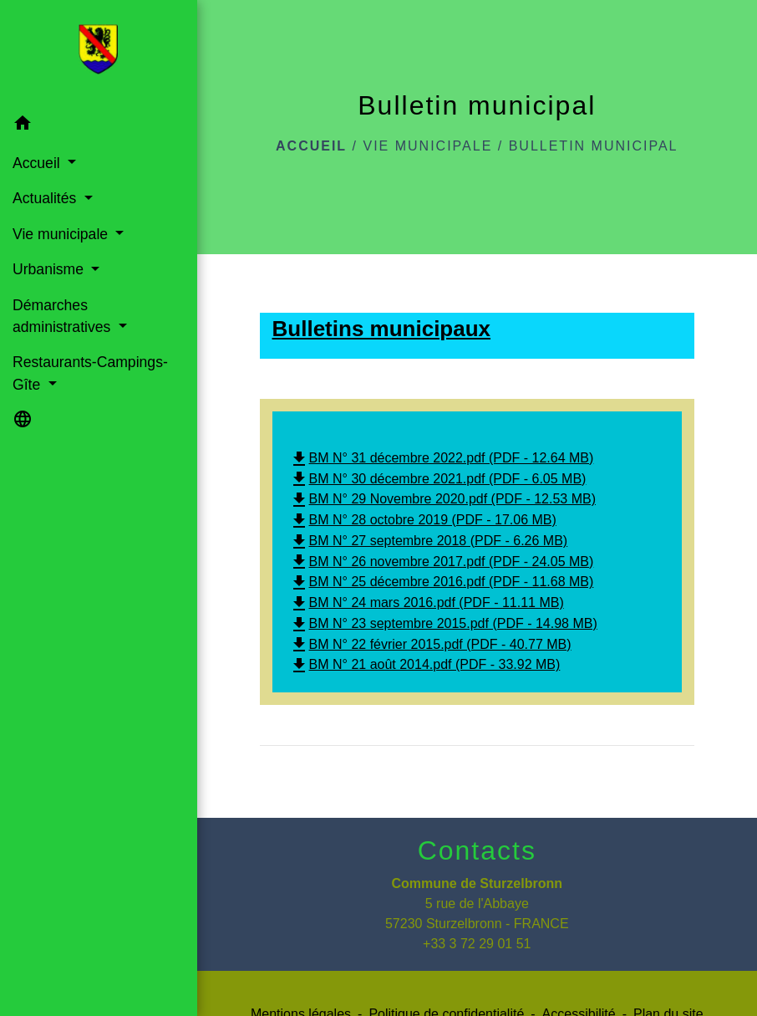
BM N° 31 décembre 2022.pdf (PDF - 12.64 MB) (441, 458)
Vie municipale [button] (62, 234)
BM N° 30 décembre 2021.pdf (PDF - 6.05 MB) (438, 479)
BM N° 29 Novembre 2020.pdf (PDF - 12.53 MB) (442, 499)
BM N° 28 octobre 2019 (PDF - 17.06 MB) (422, 520)
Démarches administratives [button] (63, 316)
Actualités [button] (46, 198)
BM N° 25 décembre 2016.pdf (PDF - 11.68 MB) (441, 581)
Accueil (311, 146)
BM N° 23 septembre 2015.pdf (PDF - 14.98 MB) (443, 623)
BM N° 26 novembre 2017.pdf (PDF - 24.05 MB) (441, 561)
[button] (99, 126)
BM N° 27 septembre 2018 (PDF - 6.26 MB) (428, 541)
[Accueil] (98, 52)
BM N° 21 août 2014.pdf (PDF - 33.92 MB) (425, 664)
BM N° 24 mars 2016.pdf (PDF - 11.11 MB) (426, 602)
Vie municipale (427, 146)
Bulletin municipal (593, 146)
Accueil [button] (38, 163)
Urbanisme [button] (50, 269)
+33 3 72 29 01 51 (477, 944)
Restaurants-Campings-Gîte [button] (90, 373)
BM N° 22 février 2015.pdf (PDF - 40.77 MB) (430, 644)
